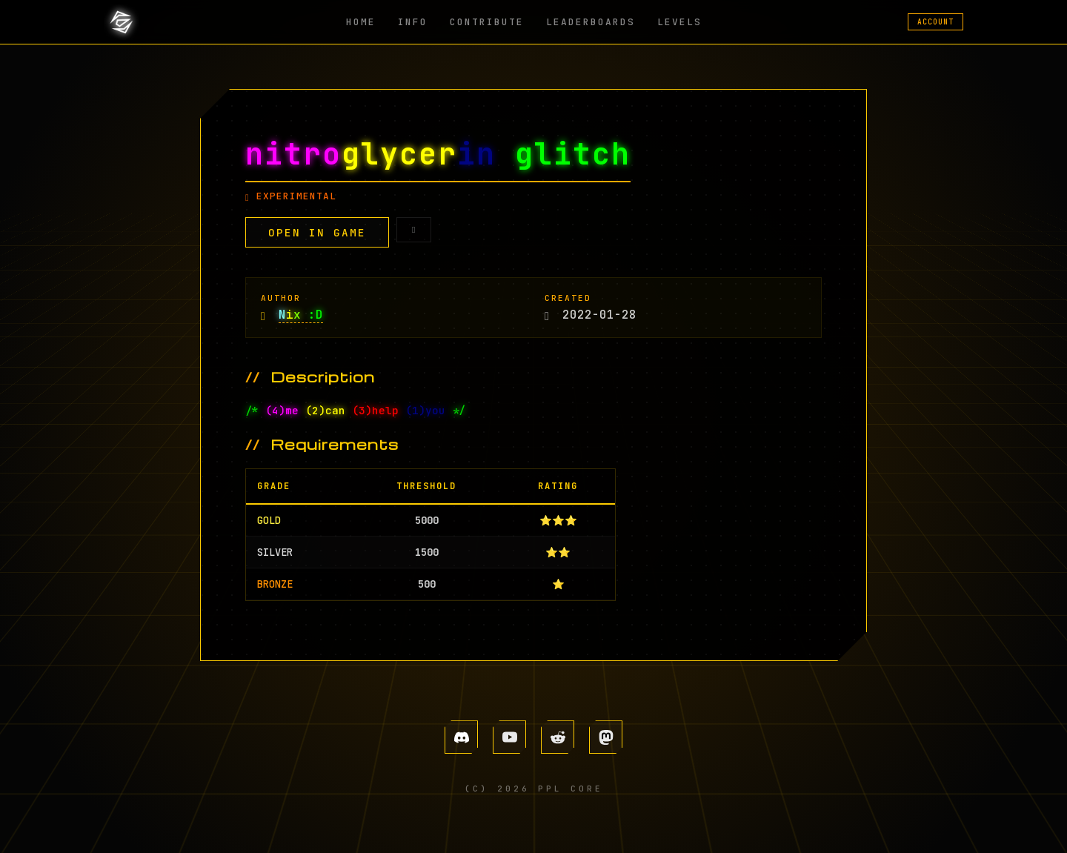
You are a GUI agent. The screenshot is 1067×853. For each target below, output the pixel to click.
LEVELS (679, 22)
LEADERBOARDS (590, 22)
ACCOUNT (935, 22)
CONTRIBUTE (487, 22)
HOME (361, 22)
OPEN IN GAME (317, 232)
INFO (413, 22)
